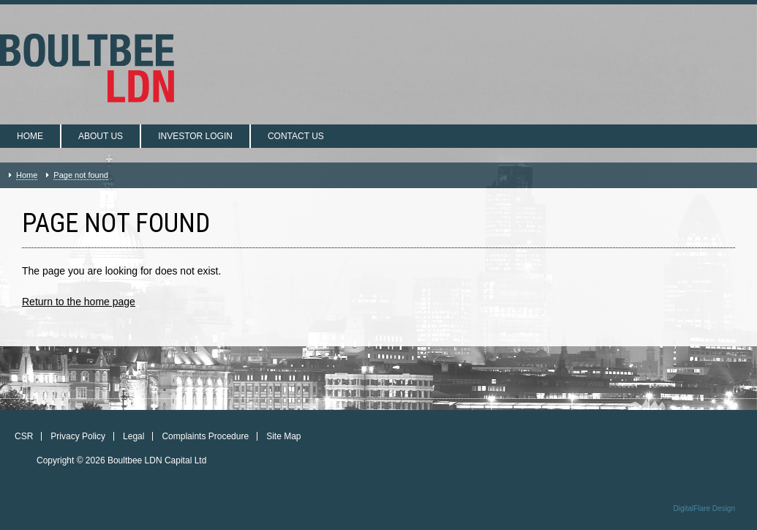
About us (100, 136)
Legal (133, 436)
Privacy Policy (77, 436)
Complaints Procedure (205, 436)
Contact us (296, 136)
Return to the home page (78, 301)
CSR (24, 436)
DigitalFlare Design (704, 508)
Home (30, 136)
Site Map (283, 436)
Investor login (195, 136)
